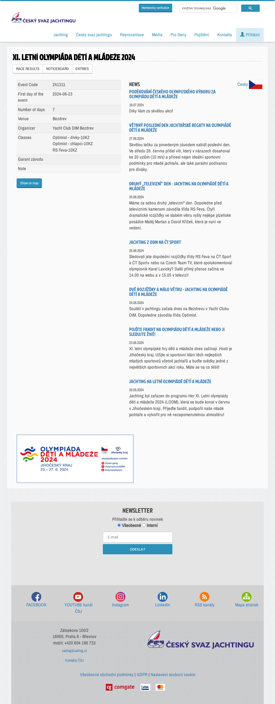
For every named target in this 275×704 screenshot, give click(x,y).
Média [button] (157, 35)
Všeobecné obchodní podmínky (106, 674)
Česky (249, 84)
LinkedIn (162, 600)
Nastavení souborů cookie (173, 674)
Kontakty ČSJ (74, 660)
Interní (150, 525)
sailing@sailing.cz (74, 650)
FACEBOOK (36, 600)
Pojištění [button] (201, 35)
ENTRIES (82, 68)
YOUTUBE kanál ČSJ (78, 603)
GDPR (142, 674)
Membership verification (155, 8)
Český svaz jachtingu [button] (94, 35)
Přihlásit (250, 35)
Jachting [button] (60, 35)
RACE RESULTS (27, 68)
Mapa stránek (246, 600)
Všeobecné (129, 525)
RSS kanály (204, 600)
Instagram (120, 600)
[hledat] (208, 8)
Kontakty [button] (224, 35)
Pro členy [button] (178, 35)
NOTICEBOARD (57, 68)
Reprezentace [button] (132, 35)
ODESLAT (138, 549)
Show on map (29, 183)
